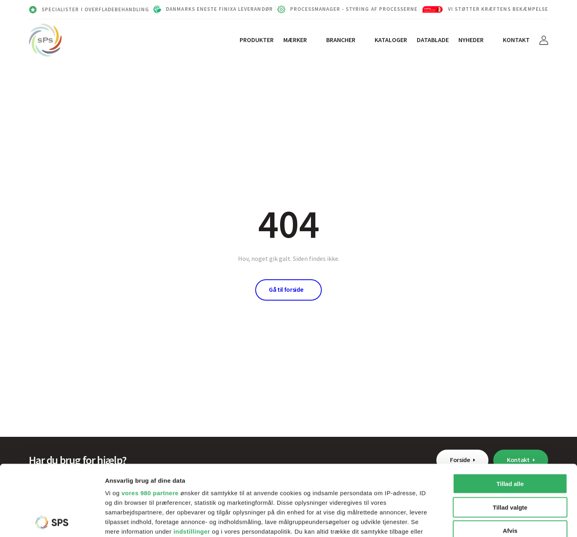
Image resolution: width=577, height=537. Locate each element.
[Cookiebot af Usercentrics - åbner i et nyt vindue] (52, 521)
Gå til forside (286, 289)
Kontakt (516, 40)
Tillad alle (510, 413)
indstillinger (192, 461)
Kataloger (391, 40)
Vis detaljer (416, 521)
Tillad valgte (510, 436)
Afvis (510, 460)
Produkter (257, 40)
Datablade (433, 40)
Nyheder (471, 40)
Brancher (340, 40)
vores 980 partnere (149, 422)
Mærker (295, 40)
